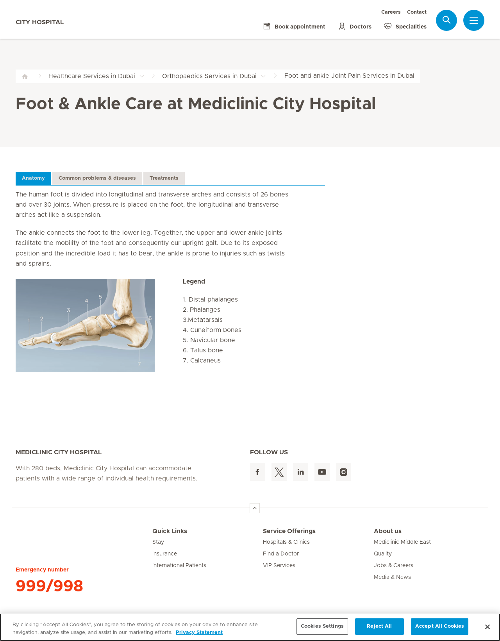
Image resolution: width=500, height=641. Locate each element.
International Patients (179, 565)
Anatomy (33, 178)
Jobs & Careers (393, 565)
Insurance (164, 554)
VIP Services (279, 565)
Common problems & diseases (97, 178)
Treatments (164, 178)
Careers (391, 12)
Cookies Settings (322, 626)
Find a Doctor (281, 554)
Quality (383, 554)
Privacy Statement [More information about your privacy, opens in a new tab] (199, 632)
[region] (250, 627)
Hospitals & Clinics (286, 542)
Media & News (392, 577)
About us (388, 531)
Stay (158, 542)
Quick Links (169, 531)
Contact (417, 12)
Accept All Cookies (439, 626)
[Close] (487, 626)
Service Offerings (289, 531)
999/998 (49, 586)
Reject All (379, 626)
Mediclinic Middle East (402, 542)
